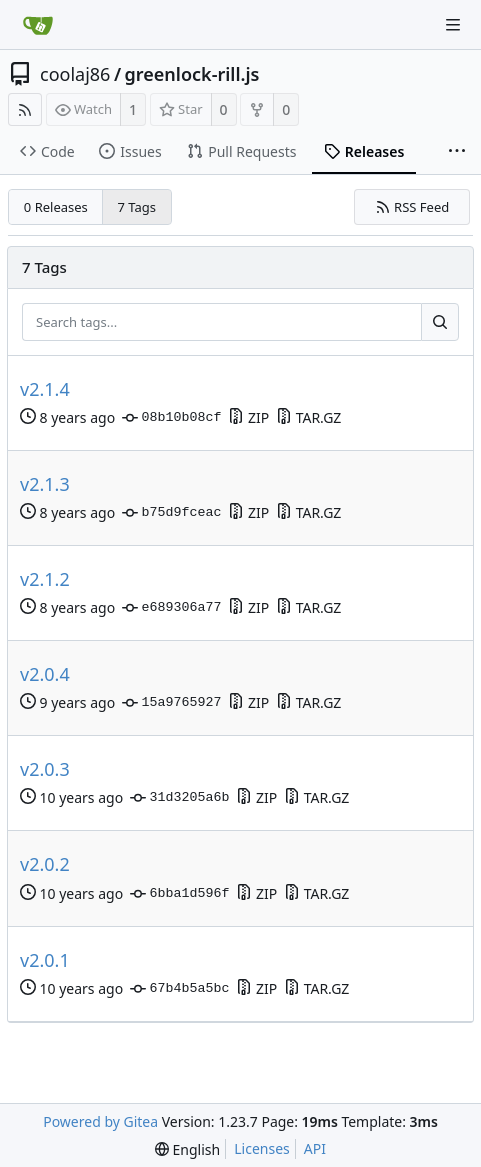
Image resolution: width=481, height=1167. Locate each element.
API (315, 1148)
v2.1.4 (45, 389)
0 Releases (56, 207)
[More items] (457, 152)
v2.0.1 (45, 960)
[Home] (38, 25)
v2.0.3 (45, 769)
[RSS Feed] (25, 109)
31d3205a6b (179, 798)
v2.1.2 (45, 579)
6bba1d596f (179, 894)
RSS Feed (412, 207)
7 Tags (137, 207)
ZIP (248, 417)
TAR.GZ (308, 417)
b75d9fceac (171, 513)
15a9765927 (171, 703)
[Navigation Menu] (453, 25)
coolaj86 (75, 74)
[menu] (187, 1149)
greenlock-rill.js (192, 74)
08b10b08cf (171, 418)
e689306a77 (171, 608)
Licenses (262, 1148)
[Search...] (440, 322)
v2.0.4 (45, 674)
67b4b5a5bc (179, 989)
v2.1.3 (45, 484)
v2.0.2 (45, 864)
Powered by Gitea (100, 1121)
